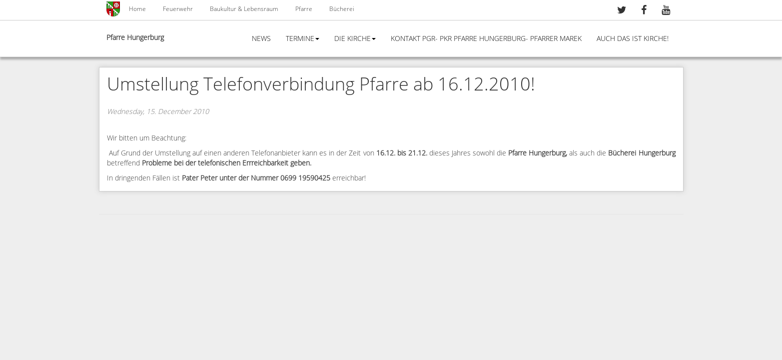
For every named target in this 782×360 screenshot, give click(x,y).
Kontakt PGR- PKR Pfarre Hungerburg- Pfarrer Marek (486, 38)
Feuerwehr (178, 9)
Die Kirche (355, 38)
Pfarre (303, 9)
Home (137, 9)
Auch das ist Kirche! (633, 38)
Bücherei (341, 9)
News (261, 38)
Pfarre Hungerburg (135, 38)
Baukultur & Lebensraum (244, 9)
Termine (302, 38)
